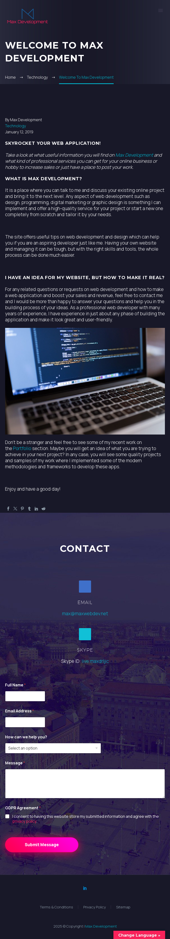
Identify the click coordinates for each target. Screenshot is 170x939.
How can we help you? (26, 737)
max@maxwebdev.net (85, 613)
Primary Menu (160, 10)
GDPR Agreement (23, 808)
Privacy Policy (94, 907)
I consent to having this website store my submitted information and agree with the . (85, 819)
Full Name (15, 685)
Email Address (19, 711)
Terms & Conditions (56, 907)
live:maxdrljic (95, 661)
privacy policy (24, 821)
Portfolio (22, 448)
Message (15, 763)
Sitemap (123, 907)
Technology (15, 125)
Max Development (134, 155)
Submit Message (42, 844)
